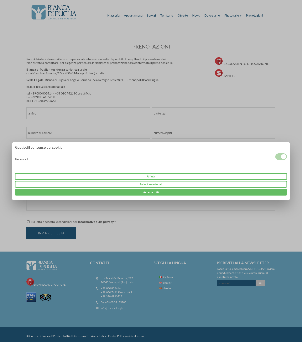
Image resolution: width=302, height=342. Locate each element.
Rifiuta (151, 176)
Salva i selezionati (151, 184)
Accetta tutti (151, 192)
